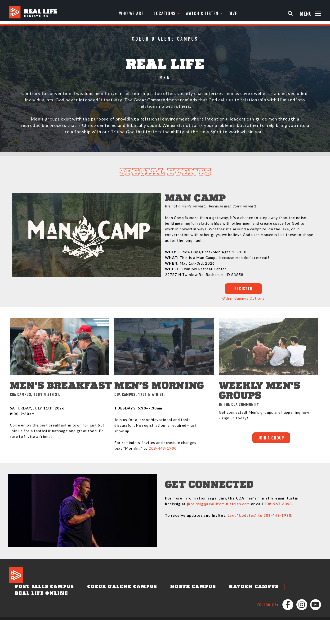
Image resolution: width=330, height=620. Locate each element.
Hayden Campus (218, 588)
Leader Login (285, 616)
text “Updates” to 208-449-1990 (259, 516)
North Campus (166, 588)
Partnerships (259, 616)
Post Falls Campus (39, 588)
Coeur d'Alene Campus (105, 588)
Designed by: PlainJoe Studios (30, 616)
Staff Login (310, 616)
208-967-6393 (278, 505)
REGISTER (243, 289)
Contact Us (170, 616)
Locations (167, 13)
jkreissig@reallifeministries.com (218, 505)
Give (239, 13)
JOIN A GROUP (271, 439)
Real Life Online (273, 588)
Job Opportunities (199, 616)
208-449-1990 (163, 449)
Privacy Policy (231, 616)
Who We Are (132, 13)
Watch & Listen (207, 13)
